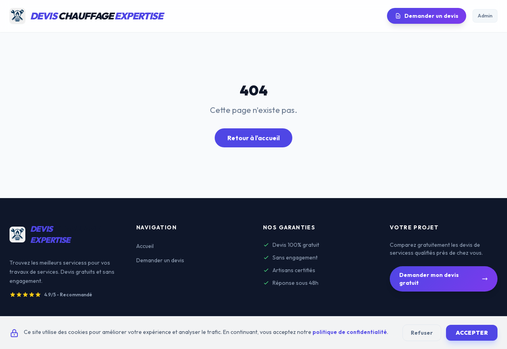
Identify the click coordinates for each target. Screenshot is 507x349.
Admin (485, 16)
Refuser (422, 332)
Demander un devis (426, 15)
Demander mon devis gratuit (443, 278)
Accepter (472, 332)
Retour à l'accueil (253, 138)
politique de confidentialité (350, 332)
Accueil (145, 246)
